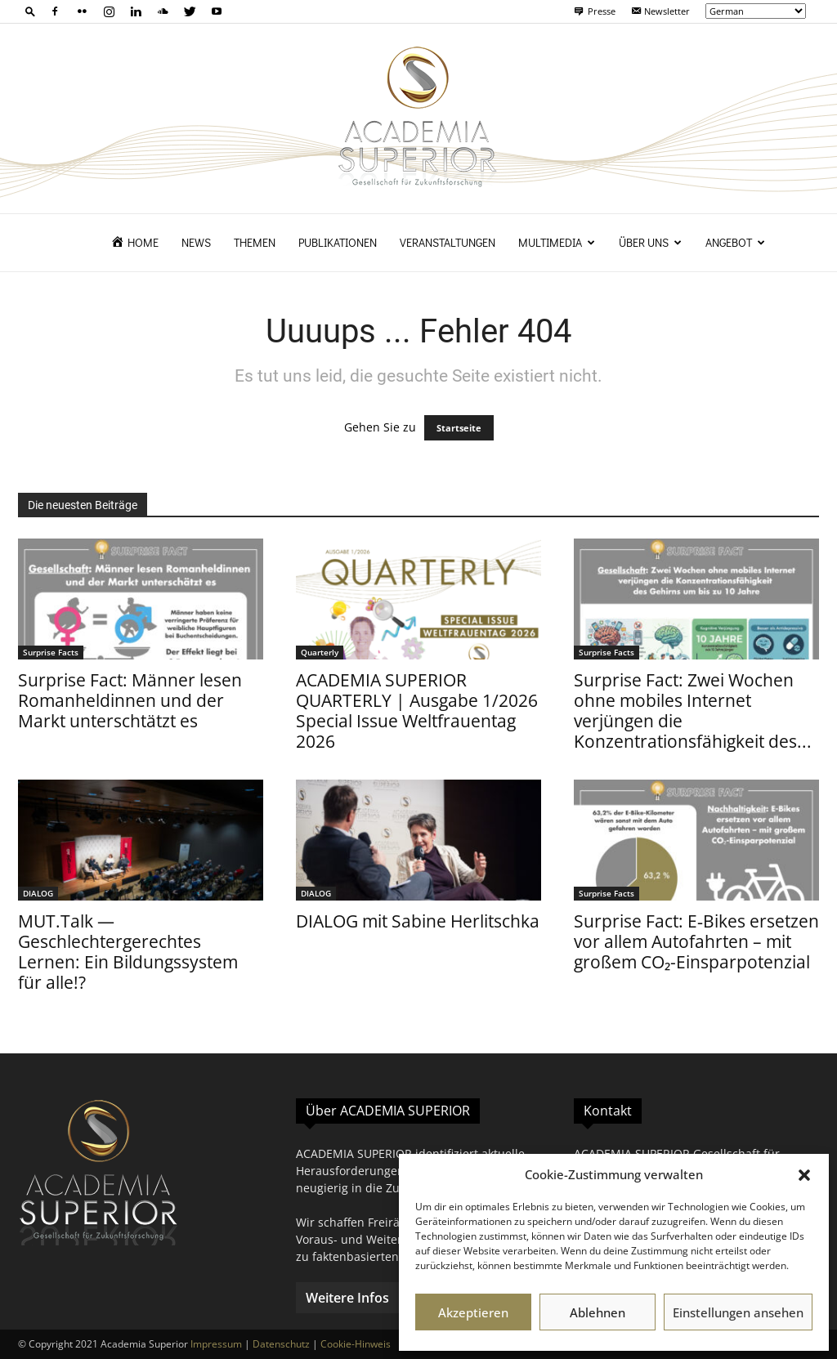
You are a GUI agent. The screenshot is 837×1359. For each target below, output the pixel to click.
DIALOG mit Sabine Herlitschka (417, 921)
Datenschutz (281, 1344)
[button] (804, 1175)
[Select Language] (755, 11)
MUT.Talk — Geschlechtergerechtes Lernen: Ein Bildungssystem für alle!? (128, 952)
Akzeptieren (473, 1312)
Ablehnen (597, 1312)
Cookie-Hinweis (355, 1344)
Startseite (458, 428)
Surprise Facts (50, 652)
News (196, 242)
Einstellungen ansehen (738, 1312)
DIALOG (38, 893)
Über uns (650, 242)
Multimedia (556, 242)
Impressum (216, 1344)
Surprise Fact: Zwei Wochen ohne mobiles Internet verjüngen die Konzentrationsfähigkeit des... (693, 710)
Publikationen (337, 242)
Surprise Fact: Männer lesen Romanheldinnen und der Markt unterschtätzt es (130, 700)
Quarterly (319, 652)
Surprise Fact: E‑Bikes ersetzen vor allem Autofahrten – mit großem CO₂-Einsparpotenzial (696, 941)
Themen (254, 242)
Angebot (735, 242)
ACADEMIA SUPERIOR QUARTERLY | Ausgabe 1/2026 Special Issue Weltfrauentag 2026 (417, 710)
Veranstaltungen (447, 242)
